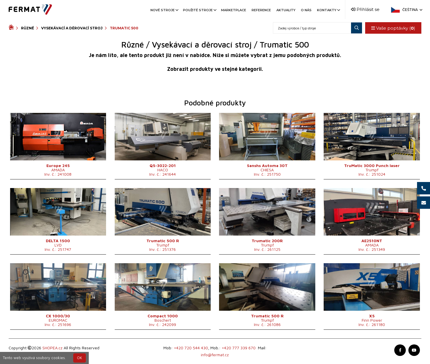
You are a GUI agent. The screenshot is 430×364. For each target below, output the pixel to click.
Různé (27, 28)
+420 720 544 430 (191, 347)
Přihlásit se (365, 9)
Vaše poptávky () (393, 28)
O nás (306, 10)
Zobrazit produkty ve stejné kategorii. (215, 69)
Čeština (411, 9)
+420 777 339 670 (239, 347)
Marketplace (233, 10)
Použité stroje (199, 10)
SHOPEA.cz (52, 347)
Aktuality (285, 10)
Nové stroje (164, 10)
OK (79, 358)
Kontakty (328, 10)
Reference (261, 10)
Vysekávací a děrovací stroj (72, 28)
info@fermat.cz (215, 354)
